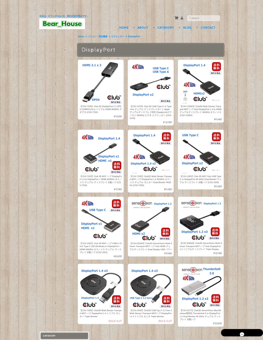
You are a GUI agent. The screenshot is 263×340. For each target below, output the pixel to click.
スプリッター (121, 29)
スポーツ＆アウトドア (56, 70)
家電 (46, 108)
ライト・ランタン (54, 88)
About (143, 20)
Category (165, 20)
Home (123, 20)
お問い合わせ (51, 185)
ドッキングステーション (58, 63)
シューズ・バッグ (53, 95)
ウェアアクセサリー (55, 76)
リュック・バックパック (58, 101)
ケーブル (49, 52)
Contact (208, 20)
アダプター (50, 46)
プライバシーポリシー (56, 192)
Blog (187, 20)
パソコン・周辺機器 (101, 29)
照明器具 (49, 114)
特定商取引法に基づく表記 (58, 200)
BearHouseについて (54, 178)
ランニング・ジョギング (58, 82)
